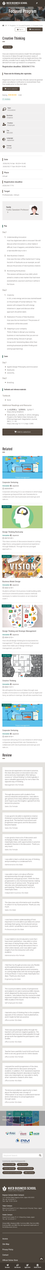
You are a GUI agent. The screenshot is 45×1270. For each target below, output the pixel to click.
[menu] (41, 3)
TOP (4, 25)
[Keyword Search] (20, 1155)
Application (27, 1266)
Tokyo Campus (7, 1206)
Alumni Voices (37, 1266)
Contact (5, 1255)
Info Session (17, 1266)
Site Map (5, 1244)
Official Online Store (10, 1260)
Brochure (7, 1266)
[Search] (40, 1155)
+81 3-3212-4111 (10, 1210)
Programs (13, 25)
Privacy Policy (7, 1249)
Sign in (20, 29)
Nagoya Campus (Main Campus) (13, 1195)
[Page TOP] (41, 1259)
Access (5, 1239)
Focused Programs (24, 25)
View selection (35, 29)
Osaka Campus (7, 1215)
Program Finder (38, 25)
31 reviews (6, 99)
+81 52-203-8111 (10, 1199)
